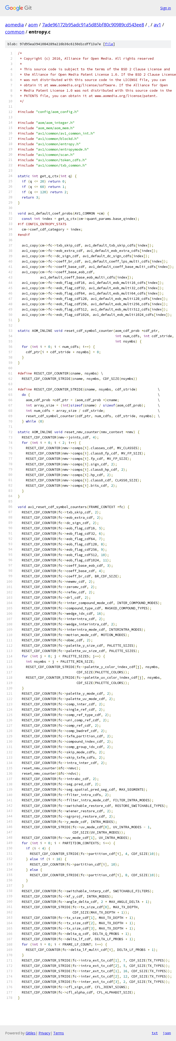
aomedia (14, 25)
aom (33, 25)
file (109, 44)
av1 (157, 25)
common (14, 32)
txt (155, 1033)
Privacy (44, 1033)
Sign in (165, 8)
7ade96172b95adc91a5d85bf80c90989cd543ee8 (93, 25)
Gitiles (31, 1033)
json (167, 1033)
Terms (58, 1033)
